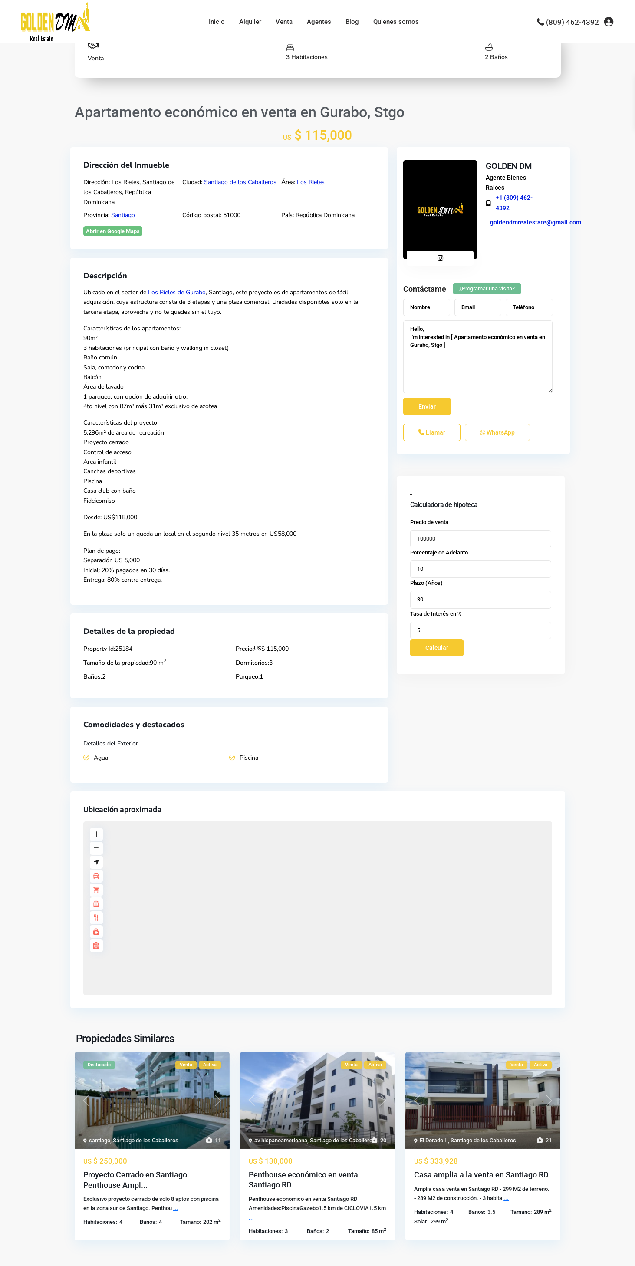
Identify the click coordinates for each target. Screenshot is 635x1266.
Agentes (319, 22)
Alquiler (250, 22)
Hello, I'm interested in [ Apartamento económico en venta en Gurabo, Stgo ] (478, 356)
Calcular (436, 647)
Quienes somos (396, 22)
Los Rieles (311, 182)
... (175, 1208)
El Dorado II (434, 1140)
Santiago (123, 215)
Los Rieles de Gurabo (177, 292)
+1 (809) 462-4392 (512, 202)
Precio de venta (429, 522)
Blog (352, 22)
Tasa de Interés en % (436, 613)
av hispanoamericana (280, 1140)
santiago (99, 1140)
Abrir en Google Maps (113, 231)
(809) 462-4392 (572, 22)
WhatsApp (497, 432)
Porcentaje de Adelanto (439, 552)
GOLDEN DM (507, 166)
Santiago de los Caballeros (240, 182)
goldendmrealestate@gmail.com (533, 222)
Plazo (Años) (426, 583)
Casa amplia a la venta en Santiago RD (481, 1174)
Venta (284, 22)
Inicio (217, 22)
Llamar (431, 432)
